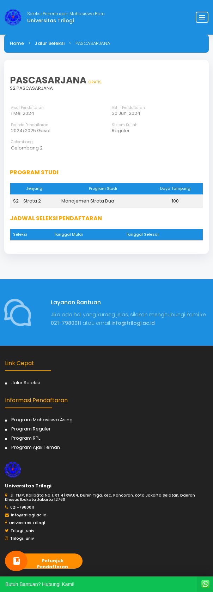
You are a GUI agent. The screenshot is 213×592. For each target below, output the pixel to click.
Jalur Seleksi (50, 43)
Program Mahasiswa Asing (42, 419)
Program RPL (25, 438)
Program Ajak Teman (35, 447)
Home (17, 43)
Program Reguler (31, 429)
